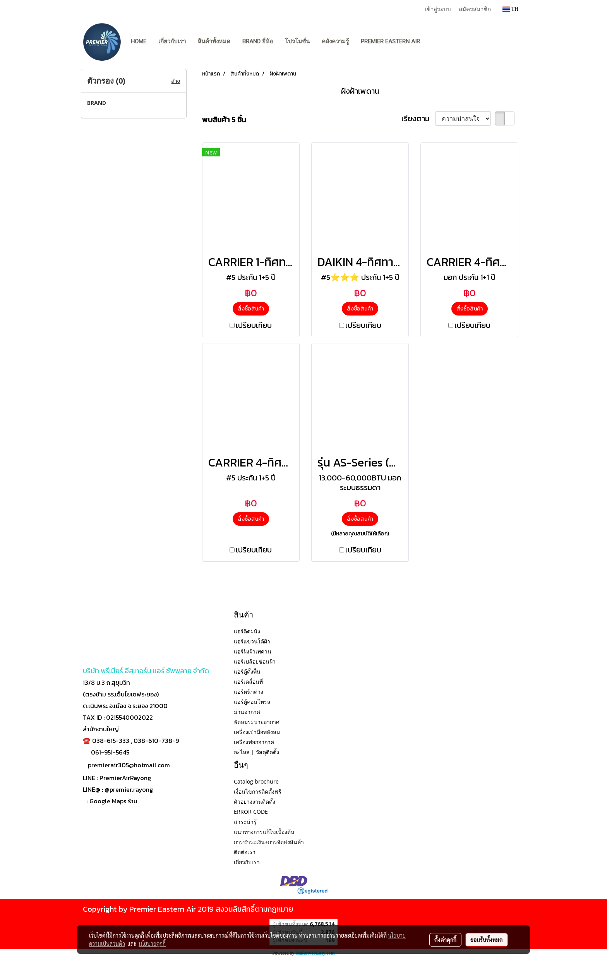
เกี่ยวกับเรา (172, 41)
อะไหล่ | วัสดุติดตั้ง (256, 752)
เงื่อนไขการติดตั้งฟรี (257, 791)
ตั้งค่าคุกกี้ (445, 939)
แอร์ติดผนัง (247, 631)
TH (510, 9)
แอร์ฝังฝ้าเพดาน (252, 651)
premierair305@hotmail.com (129, 765)
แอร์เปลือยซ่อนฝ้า (255, 661)
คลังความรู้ (335, 41)
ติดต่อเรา (244, 852)
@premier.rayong (129, 789)
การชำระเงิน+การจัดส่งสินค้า (269, 842)
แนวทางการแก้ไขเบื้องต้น (264, 831)
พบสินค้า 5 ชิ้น (224, 119)
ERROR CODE (251, 811)
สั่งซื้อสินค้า (251, 309)
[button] (433, 42)
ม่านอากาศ (247, 711)
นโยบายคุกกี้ (152, 943)
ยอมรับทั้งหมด (486, 939)
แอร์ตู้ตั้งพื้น (247, 671)
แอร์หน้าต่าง (248, 691)
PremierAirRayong (125, 777)
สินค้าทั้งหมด (214, 41)
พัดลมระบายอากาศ (256, 721)
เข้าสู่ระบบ (438, 8)
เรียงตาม (418, 118)
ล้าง (175, 81)
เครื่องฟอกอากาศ (254, 742)
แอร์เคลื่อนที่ (248, 681)
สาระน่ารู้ (245, 821)
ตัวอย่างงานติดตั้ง (254, 801)
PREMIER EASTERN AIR (390, 41)
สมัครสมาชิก (475, 8)
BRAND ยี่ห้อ (257, 41)
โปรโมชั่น (297, 41)
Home (138, 41)
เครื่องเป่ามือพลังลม (257, 732)
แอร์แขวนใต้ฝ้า (252, 641)
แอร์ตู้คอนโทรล (252, 701)
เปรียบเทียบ (254, 325)
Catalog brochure (256, 781)
